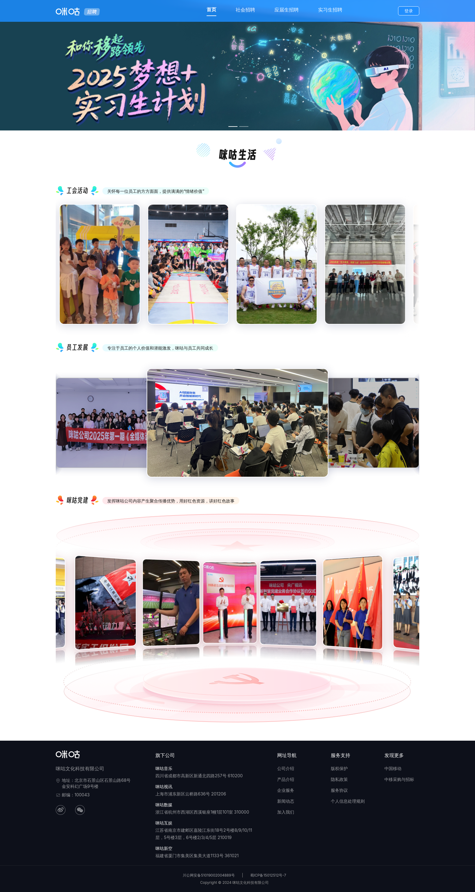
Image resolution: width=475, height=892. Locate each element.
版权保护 (339, 768)
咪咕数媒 (163, 804)
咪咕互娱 (163, 822)
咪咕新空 (163, 848)
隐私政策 (339, 779)
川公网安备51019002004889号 (209, 875)
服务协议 (339, 790)
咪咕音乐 (163, 768)
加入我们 (285, 812)
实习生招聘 (330, 10)
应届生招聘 (286, 10)
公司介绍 (285, 768)
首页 (211, 9)
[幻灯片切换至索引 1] (233, 126)
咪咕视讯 (163, 786)
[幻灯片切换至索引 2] (243, 126)
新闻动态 (285, 801)
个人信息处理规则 (348, 801)
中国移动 (392, 768)
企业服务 (285, 790)
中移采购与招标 (399, 779)
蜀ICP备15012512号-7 (268, 875)
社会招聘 (245, 10)
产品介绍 (285, 779)
